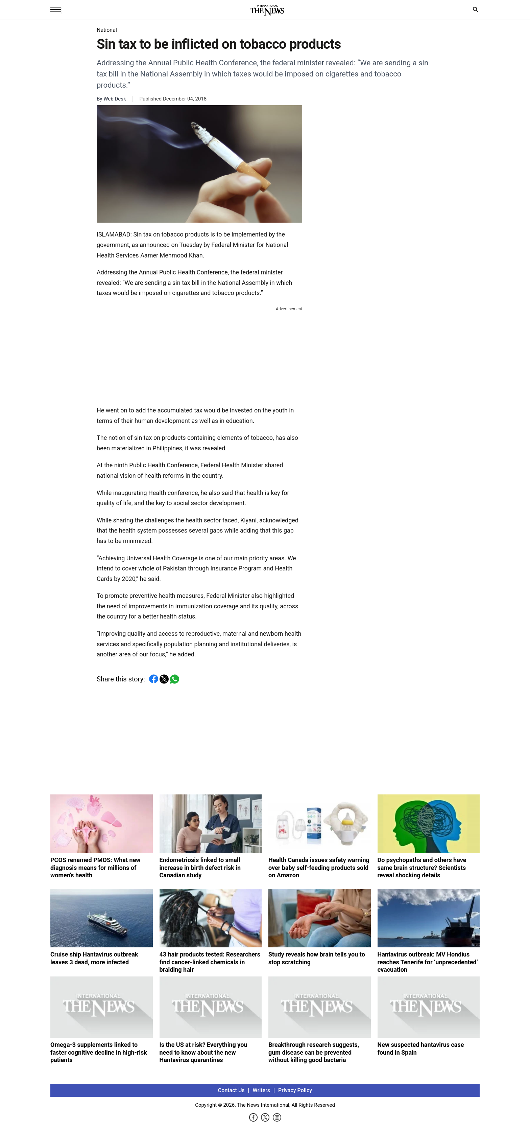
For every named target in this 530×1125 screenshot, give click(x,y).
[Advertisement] (199, 355)
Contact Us (231, 1090)
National (107, 30)
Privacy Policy (295, 1090)
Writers (261, 1090)
